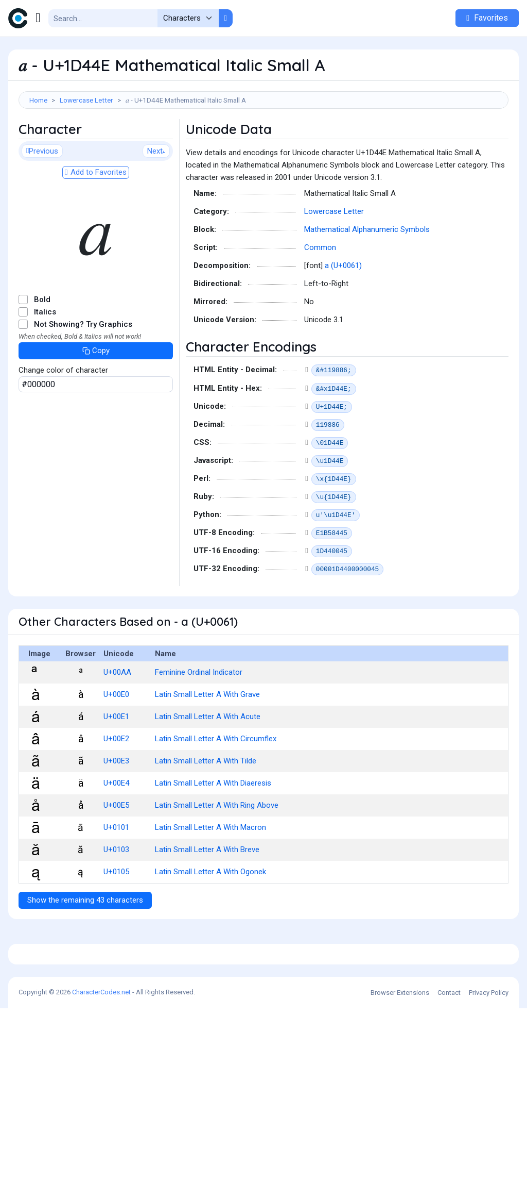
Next (156, 197)
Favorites (487, 18)
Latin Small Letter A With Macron (210, 873)
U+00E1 (116, 763)
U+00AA (117, 718)
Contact (449, 1183)
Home (38, 100)
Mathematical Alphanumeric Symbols (367, 275)
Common (320, 293)
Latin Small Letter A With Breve (207, 896)
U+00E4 (116, 829)
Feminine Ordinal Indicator (198, 718)
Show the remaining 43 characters (85, 946)
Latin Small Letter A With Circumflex (215, 785)
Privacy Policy (488, 1183)
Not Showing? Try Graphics (83, 370)
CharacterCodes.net (101, 1183)
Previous (42, 197)
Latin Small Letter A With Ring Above (216, 851)
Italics (45, 358)
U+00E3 (116, 807)
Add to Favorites (96, 218)
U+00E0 (116, 740)
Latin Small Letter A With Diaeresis (213, 829)
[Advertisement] (263, 142)
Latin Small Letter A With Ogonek (210, 918)
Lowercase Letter (86, 100)
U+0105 (116, 918)
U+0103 (116, 896)
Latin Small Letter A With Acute (207, 763)
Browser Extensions (400, 1183)
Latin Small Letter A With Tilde (205, 807)
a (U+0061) (343, 312)
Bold (42, 346)
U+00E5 (116, 851)
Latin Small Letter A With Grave (207, 740)
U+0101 (116, 873)
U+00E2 (116, 785)
